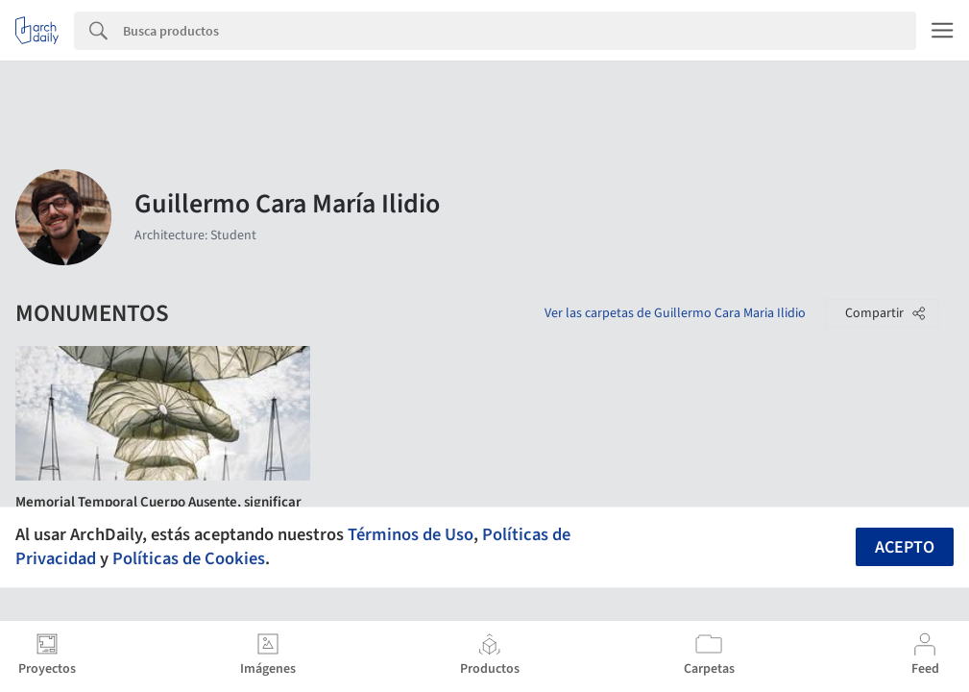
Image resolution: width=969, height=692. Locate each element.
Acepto (904, 547)
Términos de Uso (410, 534)
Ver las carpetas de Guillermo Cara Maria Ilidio (675, 313)
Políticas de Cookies (188, 558)
